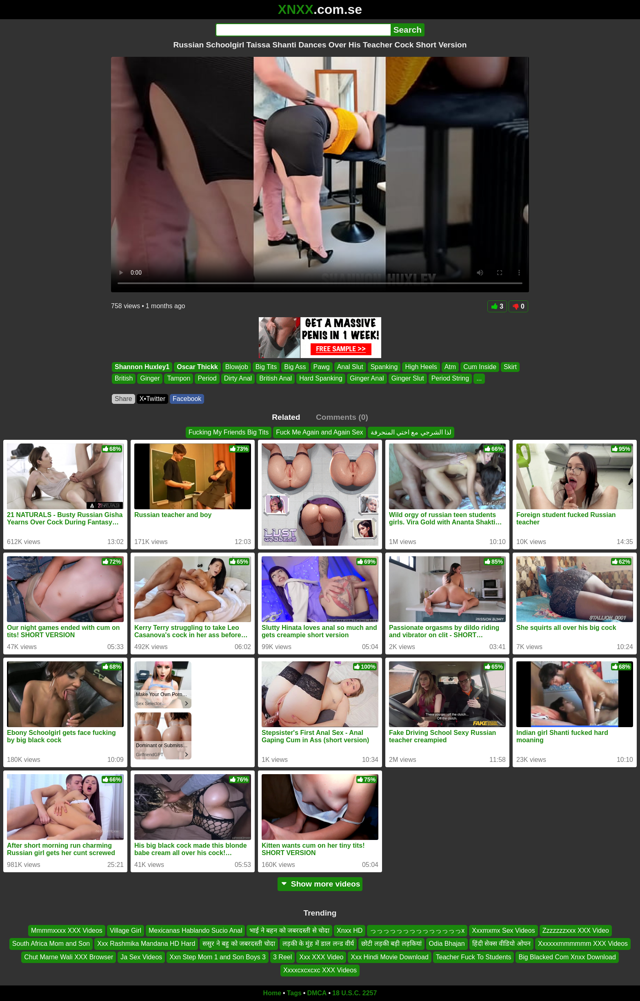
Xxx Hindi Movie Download (389, 956)
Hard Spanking (320, 378)
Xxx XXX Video (321, 956)
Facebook (187, 398)
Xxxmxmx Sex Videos (503, 930)
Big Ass (295, 366)
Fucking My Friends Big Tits (229, 432)
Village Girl (125, 930)
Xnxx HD (349, 930)
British (124, 378)
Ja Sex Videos (141, 956)
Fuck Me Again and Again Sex (319, 432)
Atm (450, 366)
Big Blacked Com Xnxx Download (567, 956)
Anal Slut (350, 366)
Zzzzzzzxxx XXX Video (575, 930)
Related (286, 417)
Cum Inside (479, 366)
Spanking (384, 366)
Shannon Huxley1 (142, 366)
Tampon (178, 378)
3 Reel (282, 956)
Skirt (510, 366)
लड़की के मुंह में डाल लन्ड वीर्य (318, 943)
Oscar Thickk (197, 366)
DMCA (317, 993)
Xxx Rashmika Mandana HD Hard (146, 943)
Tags (294, 993)
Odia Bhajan (447, 943)
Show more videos (320, 884)
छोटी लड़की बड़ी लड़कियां (391, 943)
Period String (450, 378)
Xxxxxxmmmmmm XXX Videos (583, 943)
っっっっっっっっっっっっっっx (417, 930)
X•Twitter (152, 398)
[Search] (303, 29)
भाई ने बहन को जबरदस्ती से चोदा (289, 930)
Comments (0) (342, 417)
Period (207, 378)
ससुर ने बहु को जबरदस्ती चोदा (238, 943)
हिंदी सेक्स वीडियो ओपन (501, 943)
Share (123, 398)
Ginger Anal (367, 378)
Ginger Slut (407, 378)
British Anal (275, 378)
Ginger (150, 378)
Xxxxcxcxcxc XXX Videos (320, 970)
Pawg (321, 366)
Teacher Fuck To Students (473, 956)
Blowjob (236, 366)
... (479, 378)
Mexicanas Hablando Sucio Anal (195, 930)
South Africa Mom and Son (51, 943)
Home (272, 993)
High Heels (421, 366)
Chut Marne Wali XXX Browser (68, 956)
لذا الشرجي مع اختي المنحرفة (411, 432)
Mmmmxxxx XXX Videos (66, 930)
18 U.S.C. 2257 (354, 993)
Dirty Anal (238, 378)
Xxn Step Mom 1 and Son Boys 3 (217, 956)
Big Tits (266, 366)
